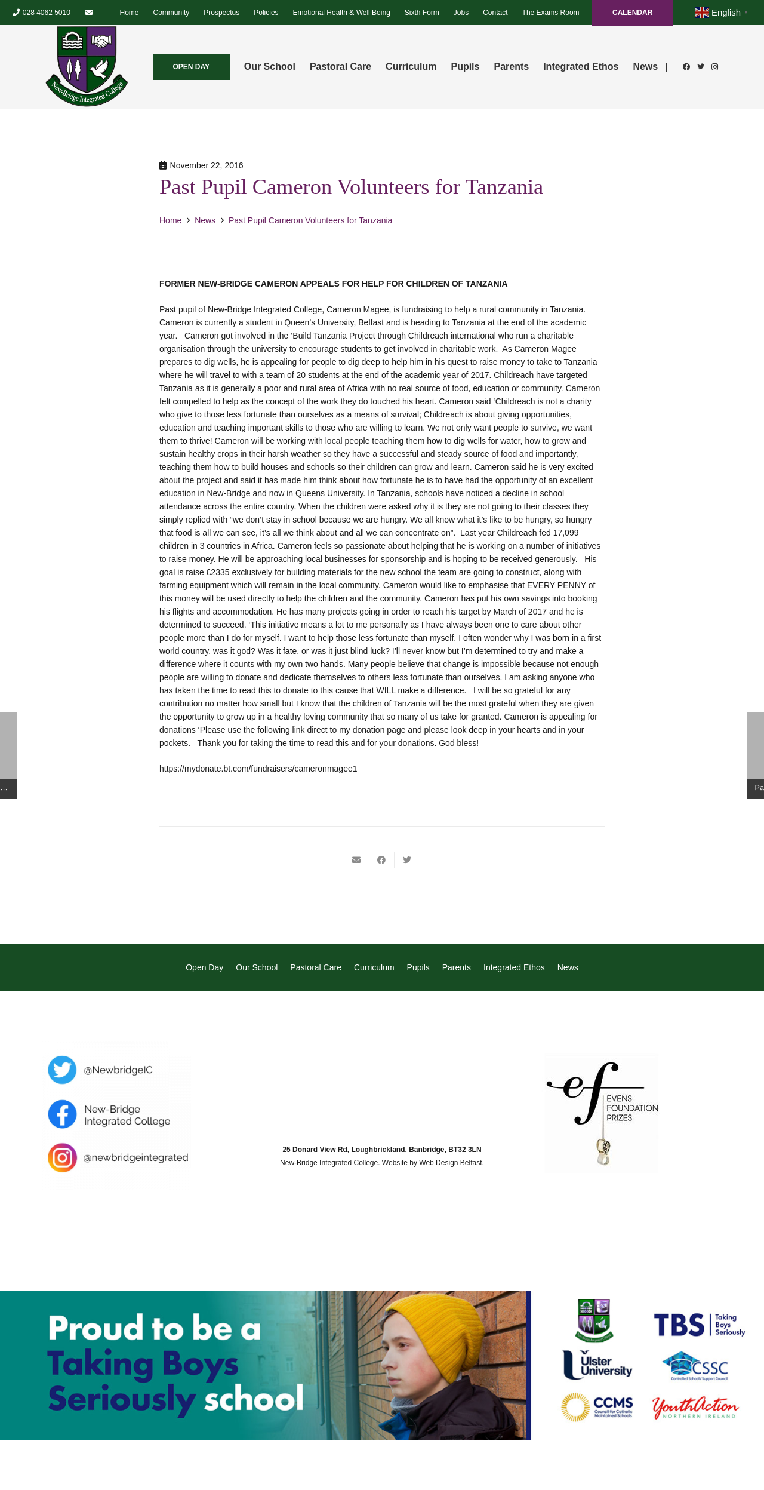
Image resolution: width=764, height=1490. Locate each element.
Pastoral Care (315, 967)
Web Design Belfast (450, 1163)
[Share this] (382, 860)
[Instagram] (715, 67)
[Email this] (356, 860)
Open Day (204, 967)
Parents (456, 967)
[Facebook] (686, 67)
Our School (257, 967)
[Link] (86, 67)
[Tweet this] (407, 860)
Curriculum (374, 967)
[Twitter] (701, 67)
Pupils (418, 967)
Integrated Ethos (514, 967)
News (567, 967)
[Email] (89, 12)
